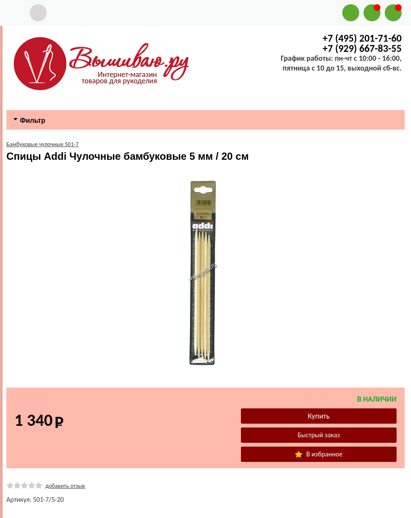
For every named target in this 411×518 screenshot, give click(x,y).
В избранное (318, 454)
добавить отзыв (65, 486)
